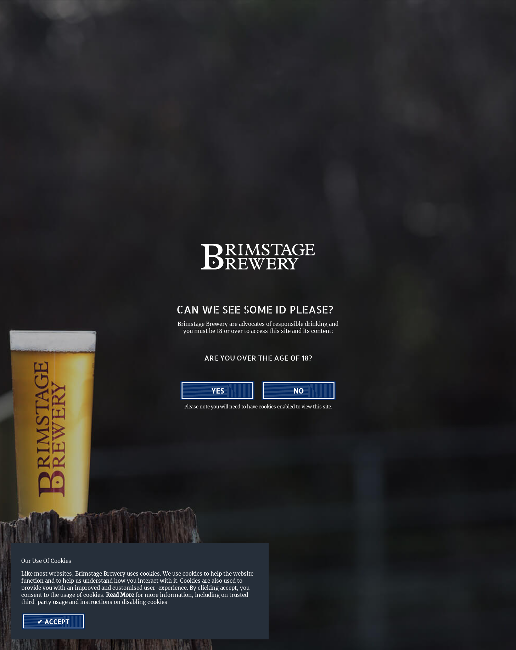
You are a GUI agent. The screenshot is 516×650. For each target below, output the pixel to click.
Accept (56, 621)
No (298, 390)
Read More (120, 595)
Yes (217, 390)
